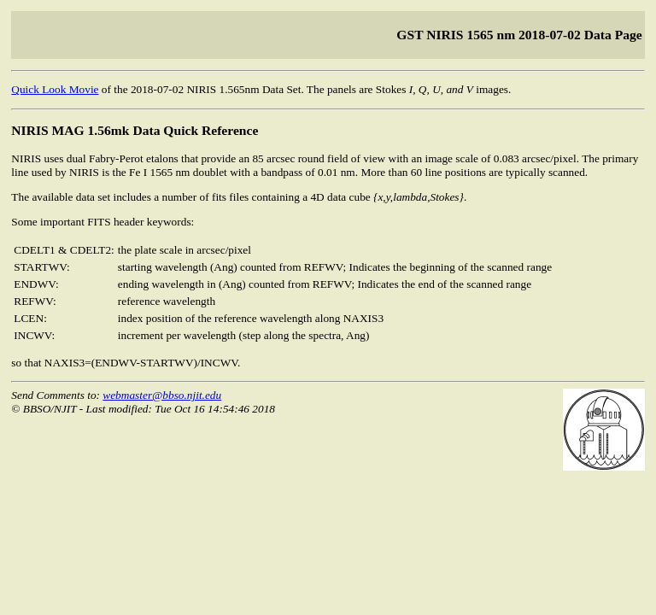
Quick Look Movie (54, 89)
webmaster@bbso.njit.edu (161, 395)
